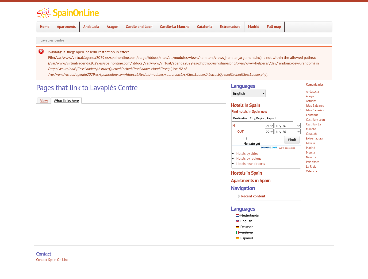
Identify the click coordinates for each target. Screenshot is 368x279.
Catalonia (203, 26)
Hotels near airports (250, 163)
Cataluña (312, 134)
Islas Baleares (315, 106)
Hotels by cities (247, 153)
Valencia (311, 171)
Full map (274, 26)
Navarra (311, 157)
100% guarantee (278, 147)
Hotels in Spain (245, 105)
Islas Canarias (315, 110)
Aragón (310, 96)
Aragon (111, 26)
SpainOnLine (76, 12)
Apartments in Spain (250, 180)
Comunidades (314, 85)
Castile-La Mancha (173, 26)
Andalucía (312, 92)
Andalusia (90, 26)
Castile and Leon (137, 26)
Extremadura (228, 26)
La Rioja (311, 167)
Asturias (311, 101)
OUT (240, 131)
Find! (292, 140)
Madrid (253, 26)
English (244, 221)
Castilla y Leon (315, 120)
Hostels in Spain (246, 173)
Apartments (64, 26)
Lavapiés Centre (52, 40)
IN (233, 125)
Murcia (310, 153)
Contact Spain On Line (52, 259)
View (44, 100)
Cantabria (312, 115)
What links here (67, 100)
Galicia (310, 143)
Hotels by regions (248, 158)
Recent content (253, 196)
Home (43, 26)
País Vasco (312, 162)
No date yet (252, 143)
